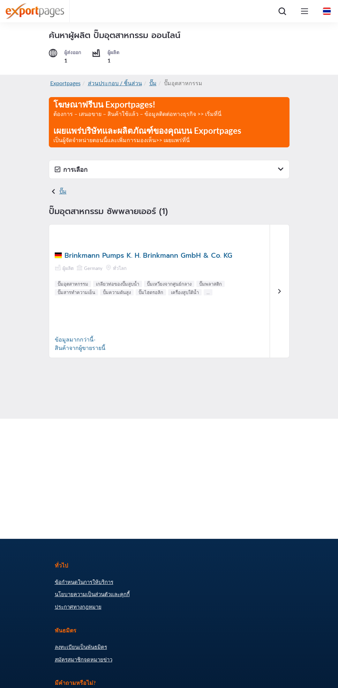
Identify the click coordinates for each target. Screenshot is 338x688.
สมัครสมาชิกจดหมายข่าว (83, 659)
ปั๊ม (153, 83)
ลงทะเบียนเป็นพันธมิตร (81, 647)
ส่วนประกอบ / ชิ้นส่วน (115, 83)
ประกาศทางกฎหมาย (78, 606)
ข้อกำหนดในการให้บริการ (84, 582)
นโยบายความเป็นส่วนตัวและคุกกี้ (92, 594)
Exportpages (65, 83)
